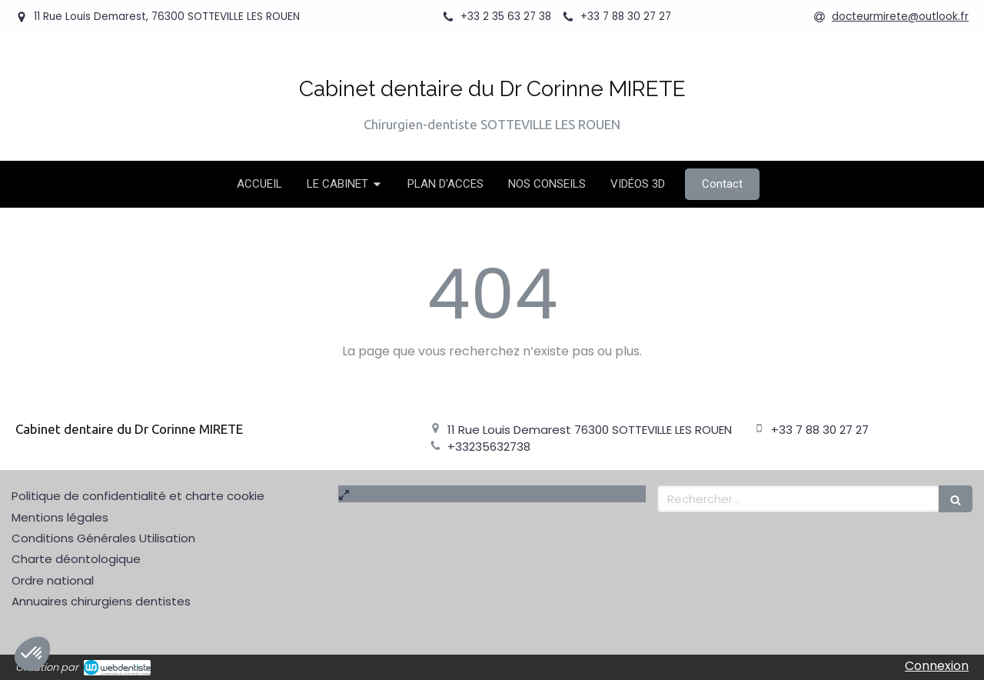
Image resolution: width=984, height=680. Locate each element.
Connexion (937, 666)
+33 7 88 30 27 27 (820, 430)
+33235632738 (488, 446)
